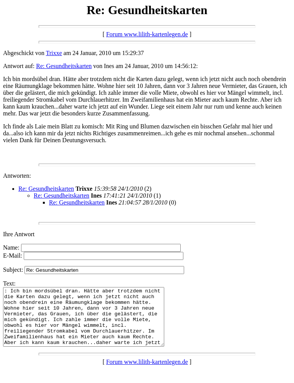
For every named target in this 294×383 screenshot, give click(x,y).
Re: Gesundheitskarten (63, 66)
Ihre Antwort (18, 234)
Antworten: (17, 175)
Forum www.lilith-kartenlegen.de (147, 34)
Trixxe (54, 53)
